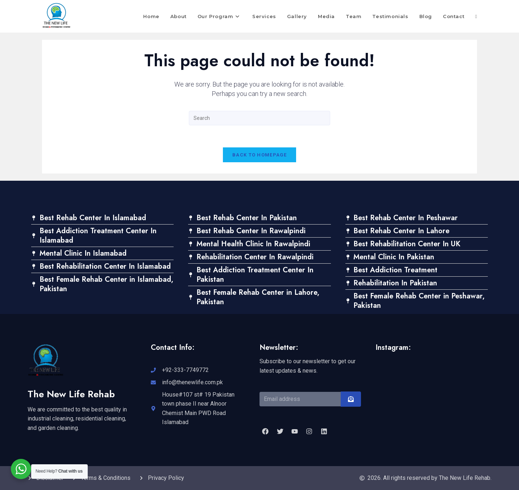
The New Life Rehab (71, 394)
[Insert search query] (259, 118)
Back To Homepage (259, 155)
